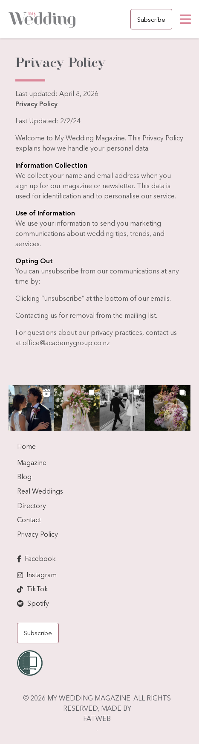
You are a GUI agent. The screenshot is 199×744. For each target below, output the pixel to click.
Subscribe (151, 19)
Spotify (38, 603)
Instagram (41, 574)
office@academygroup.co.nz (66, 342)
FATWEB (97, 718)
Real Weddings (40, 491)
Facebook (40, 558)
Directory (31, 505)
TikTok (37, 588)
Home (26, 446)
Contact (29, 519)
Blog (24, 476)
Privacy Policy (37, 534)
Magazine (31, 462)
